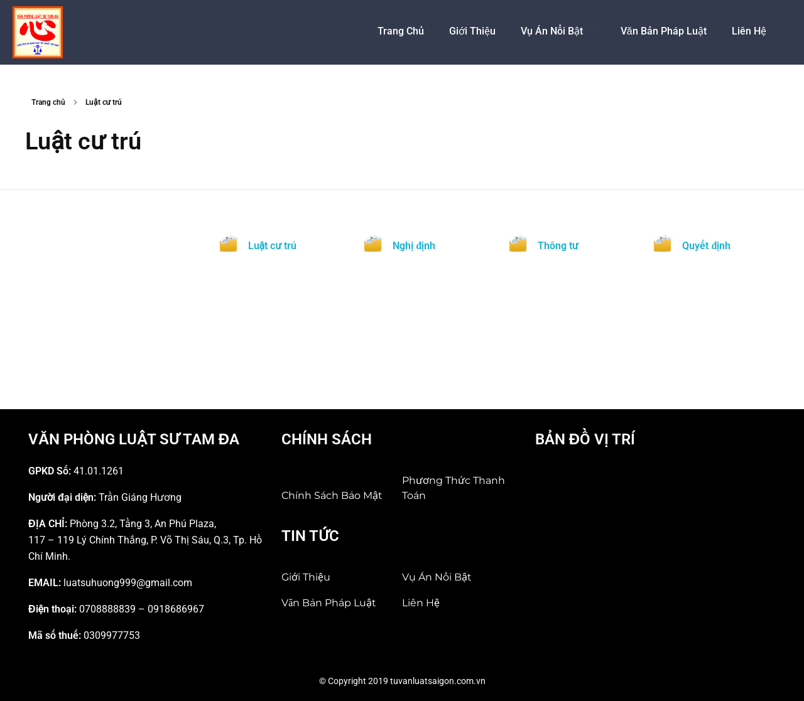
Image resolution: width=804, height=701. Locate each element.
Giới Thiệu (305, 577)
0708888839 (107, 609)
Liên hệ (421, 603)
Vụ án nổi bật (437, 577)
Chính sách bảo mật (332, 495)
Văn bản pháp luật (328, 603)
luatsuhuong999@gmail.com (127, 583)
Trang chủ (48, 102)
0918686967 (176, 609)
